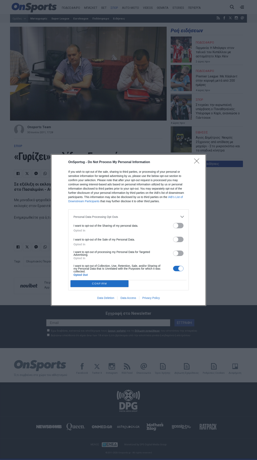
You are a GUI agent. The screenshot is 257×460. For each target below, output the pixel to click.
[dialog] (128, 230)
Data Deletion (105, 298)
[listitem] (128, 217)
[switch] (178, 225)
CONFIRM (99, 283)
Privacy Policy (151, 298)
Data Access (128, 298)
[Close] (198, 162)
